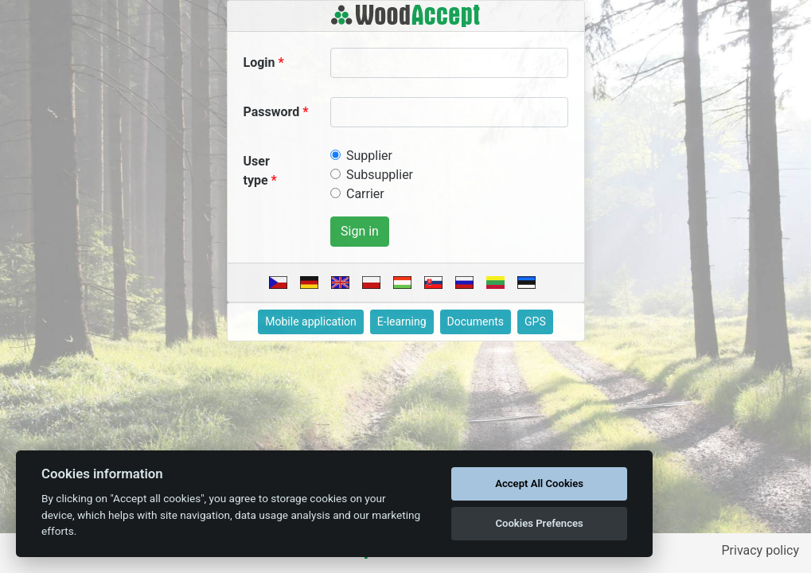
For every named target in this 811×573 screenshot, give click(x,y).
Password (272, 111)
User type (257, 171)
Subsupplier (379, 174)
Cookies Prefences (539, 523)
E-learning (402, 321)
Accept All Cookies (539, 483)
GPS (535, 321)
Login (259, 62)
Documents (475, 321)
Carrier (365, 193)
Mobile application (311, 321)
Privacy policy (761, 550)
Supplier (369, 155)
